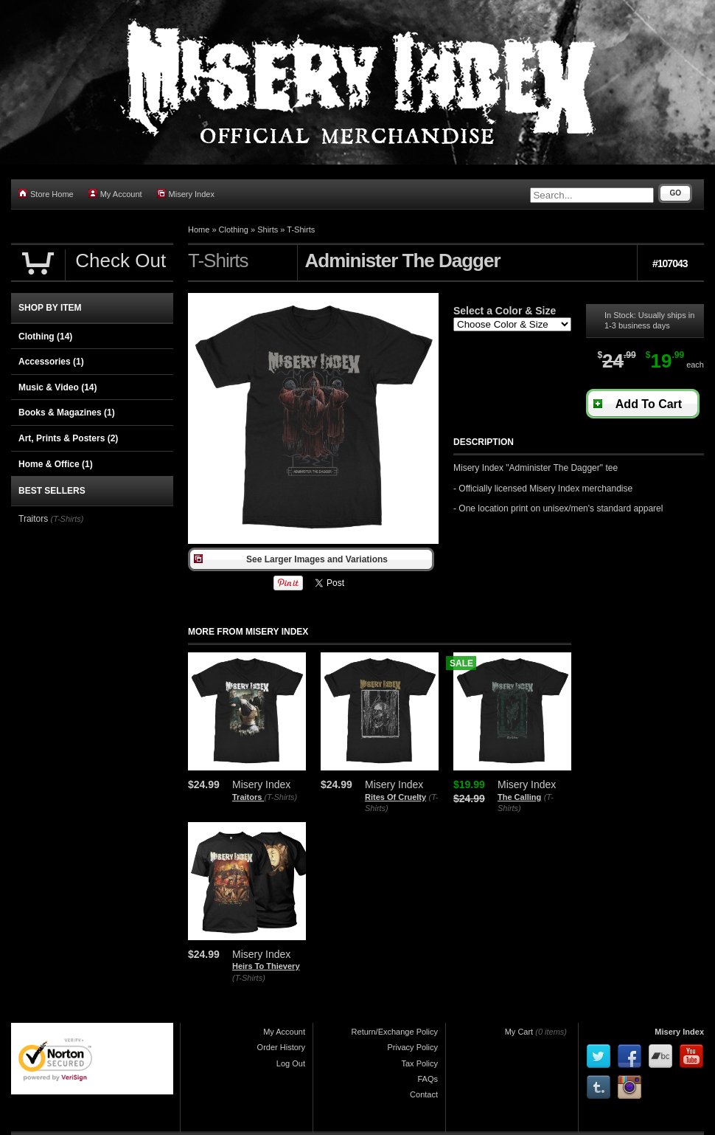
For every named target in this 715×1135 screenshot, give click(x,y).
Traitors (248, 797)
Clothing (233, 229)
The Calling (519, 797)
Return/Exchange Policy (395, 1031)
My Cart (519, 1031)
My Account (115, 194)
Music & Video (57, 387)
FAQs (427, 1078)
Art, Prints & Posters (68, 438)
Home (198, 229)
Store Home (46, 194)
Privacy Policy (413, 1047)
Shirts (267, 229)
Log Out (290, 1063)
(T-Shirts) (280, 797)
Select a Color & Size (504, 311)
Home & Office (55, 464)
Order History (281, 1047)
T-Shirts (301, 229)
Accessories (51, 361)
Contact (424, 1094)
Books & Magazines (66, 412)
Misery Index (185, 194)
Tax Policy (419, 1063)
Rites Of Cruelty (395, 797)
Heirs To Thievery (266, 966)
